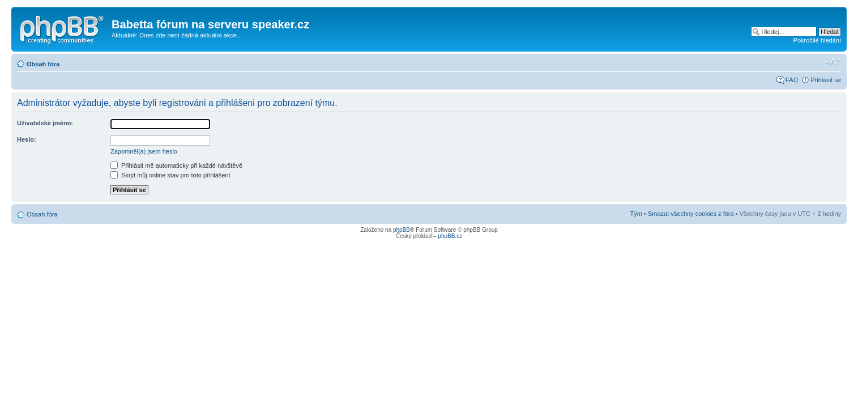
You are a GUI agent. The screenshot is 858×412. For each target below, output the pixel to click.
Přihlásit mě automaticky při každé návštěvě (176, 165)
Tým (636, 213)
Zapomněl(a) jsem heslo (143, 151)
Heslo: (26, 139)
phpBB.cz (450, 236)
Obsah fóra (43, 64)
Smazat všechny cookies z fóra (691, 213)
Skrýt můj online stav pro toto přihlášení (170, 175)
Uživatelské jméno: (45, 123)
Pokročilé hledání (817, 40)
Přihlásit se (825, 80)
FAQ (792, 80)
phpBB (401, 230)
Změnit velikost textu (833, 62)
